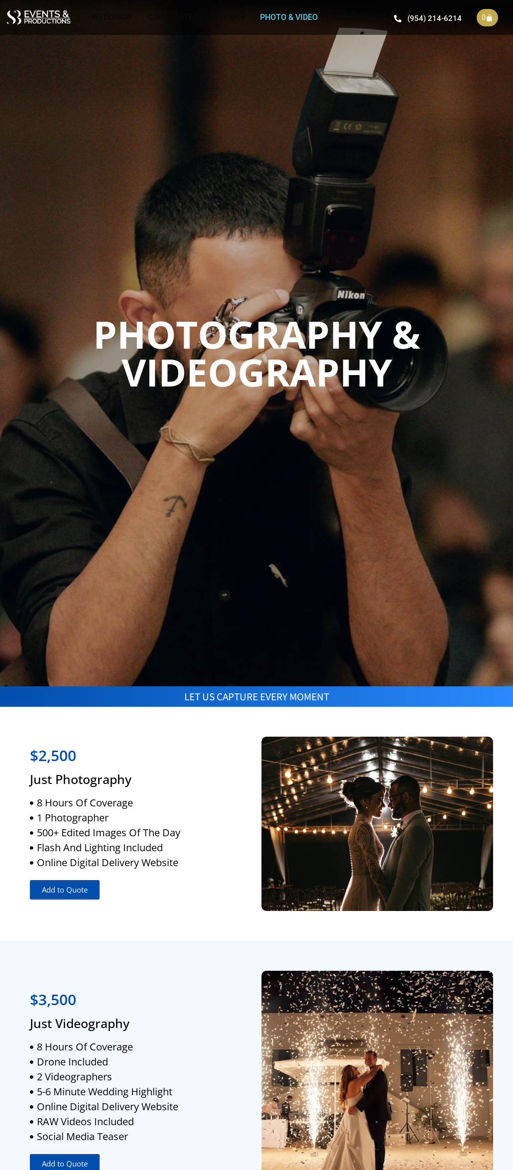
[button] (65, 890)
